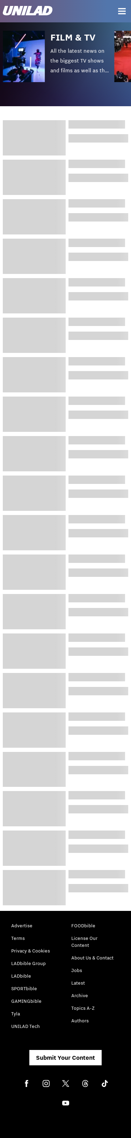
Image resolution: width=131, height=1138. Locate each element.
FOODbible (83, 925)
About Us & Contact (92, 958)
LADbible (21, 976)
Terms (18, 938)
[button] (58, 61)
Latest (78, 983)
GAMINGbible (26, 1001)
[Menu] (122, 11)
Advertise (21, 925)
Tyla (15, 1013)
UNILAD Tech (25, 1026)
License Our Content (84, 941)
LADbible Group (28, 963)
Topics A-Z (83, 1008)
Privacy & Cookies (30, 951)
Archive (79, 995)
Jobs (76, 970)
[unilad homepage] (27, 11)
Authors (80, 1020)
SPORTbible (24, 988)
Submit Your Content (65, 1057)
